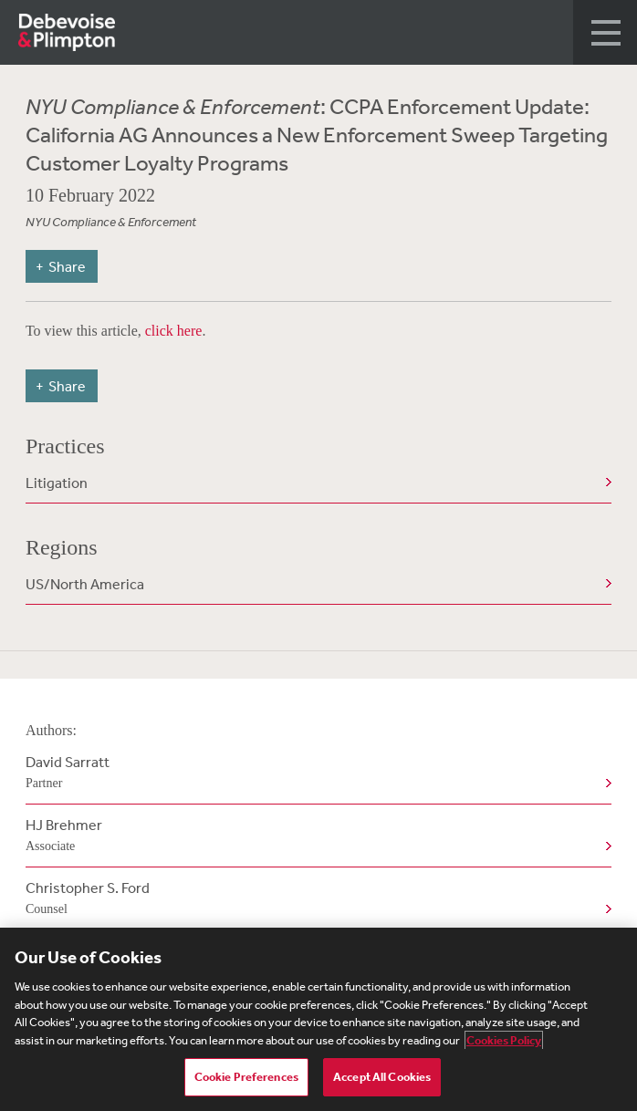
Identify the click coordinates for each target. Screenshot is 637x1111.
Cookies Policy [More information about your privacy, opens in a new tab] (503, 1040)
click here (174, 330)
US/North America (85, 584)
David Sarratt (315, 773)
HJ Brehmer (315, 836)
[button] (605, 32)
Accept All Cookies (382, 1077)
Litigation (57, 482)
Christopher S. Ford (315, 899)
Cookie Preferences (246, 1077)
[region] (318, 1019)
